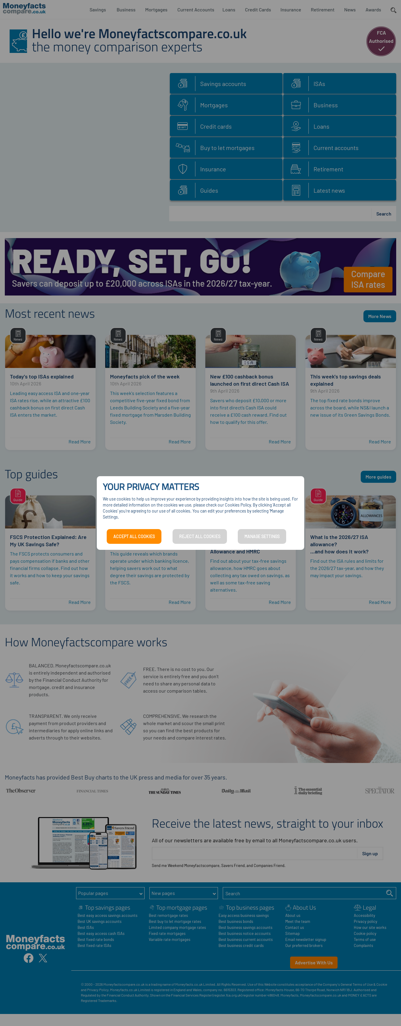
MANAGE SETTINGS (262, 536)
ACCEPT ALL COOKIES (134, 536)
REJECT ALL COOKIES (199, 536)
